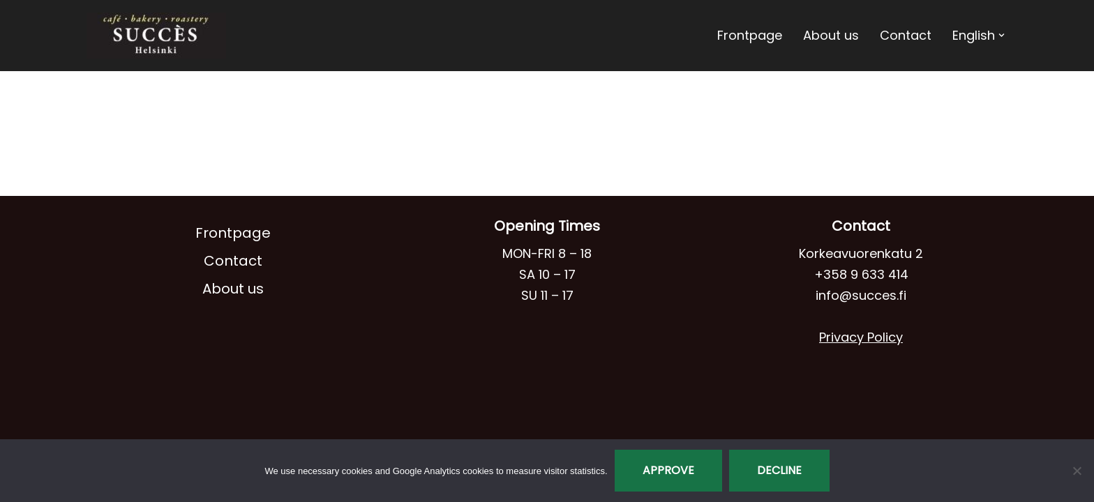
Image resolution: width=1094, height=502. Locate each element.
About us (831, 35)
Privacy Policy (861, 337)
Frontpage (749, 35)
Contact (905, 35)
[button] (1001, 35)
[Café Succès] (156, 36)
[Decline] (1077, 471)
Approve (668, 470)
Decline (779, 470)
